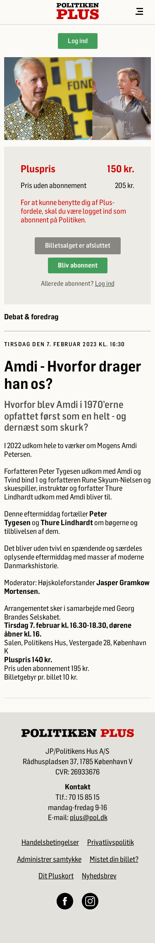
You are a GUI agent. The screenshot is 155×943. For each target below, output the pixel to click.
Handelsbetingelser (50, 842)
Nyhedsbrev (99, 875)
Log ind (78, 41)
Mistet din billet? (114, 859)
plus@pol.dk (88, 817)
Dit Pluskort (56, 875)
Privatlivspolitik (110, 842)
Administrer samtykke (49, 859)
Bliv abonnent (78, 265)
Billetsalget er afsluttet (77, 245)
